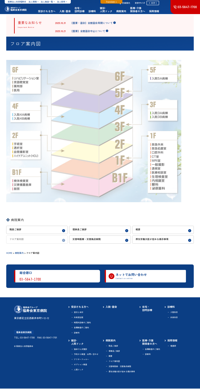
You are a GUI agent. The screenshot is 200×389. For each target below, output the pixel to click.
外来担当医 (78, 318)
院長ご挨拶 (113, 346)
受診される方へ (52, 11)
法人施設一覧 (47, 1)
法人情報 (33, 1)
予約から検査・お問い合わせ (86, 354)
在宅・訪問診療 (85, 9)
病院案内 (127, 11)
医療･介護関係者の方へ (143, 9)
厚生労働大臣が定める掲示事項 (122, 372)
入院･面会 (70, 11)
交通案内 (130, 2)
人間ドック (78, 370)
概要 (110, 356)
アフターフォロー (81, 360)
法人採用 (61, 1)
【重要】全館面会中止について (87, 31)
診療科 (97, 11)
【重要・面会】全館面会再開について (91, 23)
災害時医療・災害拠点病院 (120, 367)
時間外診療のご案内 (82, 323)
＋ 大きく (158, 2)
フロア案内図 (114, 362)
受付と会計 (78, 312)
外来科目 (174, 318)
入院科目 (174, 312)
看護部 (173, 346)
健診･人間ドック (111, 9)
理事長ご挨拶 (114, 351)
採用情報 (160, 11)
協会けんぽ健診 (80, 349)
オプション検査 (80, 365)
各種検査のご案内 (81, 328)
